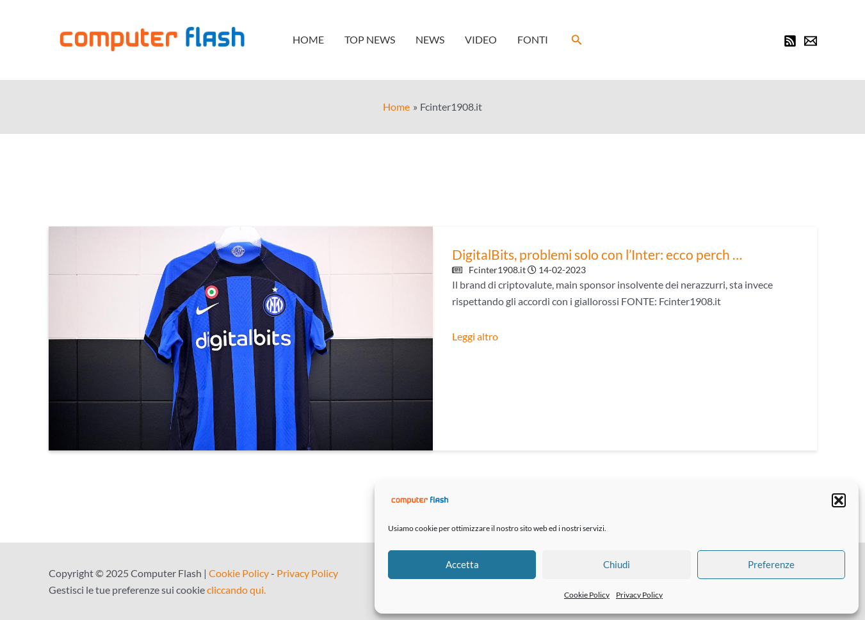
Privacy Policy (639, 595)
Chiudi (616, 564)
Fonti (532, 39)
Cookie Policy (587, 595)
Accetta (462, 564)
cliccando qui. (236, 590)
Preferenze (771, 564)
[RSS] (790, 41)
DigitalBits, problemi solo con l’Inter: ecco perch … (597, 254)
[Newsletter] (810, 41)
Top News (369, 39)
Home (308, 39)
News (430, 39)
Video (481, 39)
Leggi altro (475, 336)
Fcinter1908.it (497, 269)
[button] (838, 500)
